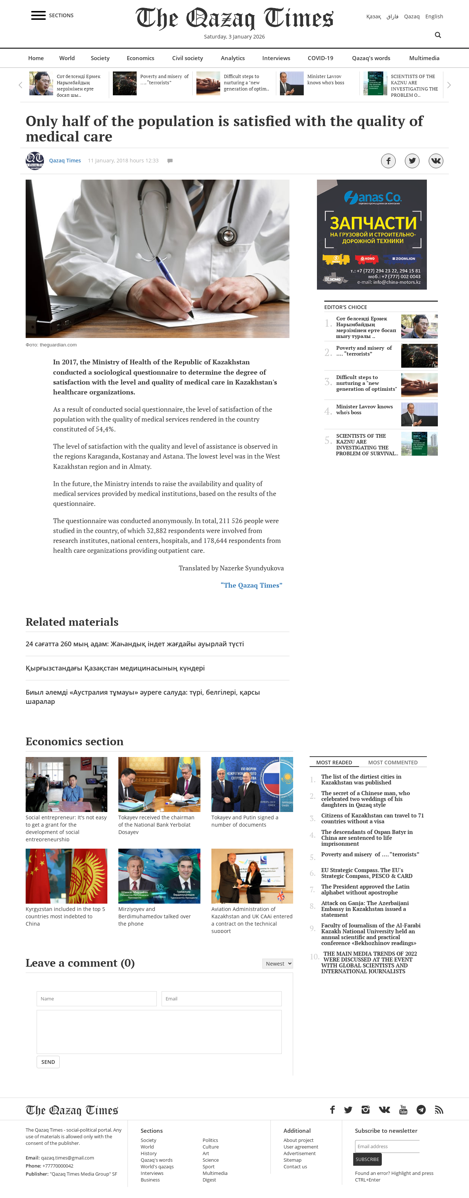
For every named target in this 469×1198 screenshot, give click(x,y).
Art (206, 1153)
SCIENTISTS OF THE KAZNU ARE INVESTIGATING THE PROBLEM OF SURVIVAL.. (387, 444)
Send (48, 1061)
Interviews (276, 58)
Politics (210, 1140)
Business (150, 1180)
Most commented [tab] (393, 762)
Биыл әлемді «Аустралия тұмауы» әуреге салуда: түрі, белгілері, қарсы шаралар (143, 697)
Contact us (295, 1167)
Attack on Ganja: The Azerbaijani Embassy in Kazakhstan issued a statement (365, 909)
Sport (209, 1167)
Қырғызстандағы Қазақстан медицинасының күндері (115, 668)
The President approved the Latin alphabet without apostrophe (365, 890)
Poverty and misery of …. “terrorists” (387, 351)
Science (211, 1160)
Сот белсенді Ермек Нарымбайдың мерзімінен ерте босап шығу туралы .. (387, 327)
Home (36, 58)
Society (100, 58)
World (67, 58)
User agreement (301, 1147)
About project (299, 1140)
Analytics (233, 58)
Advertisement (300, 1153)
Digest (209, 1180)
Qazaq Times (65, 160)
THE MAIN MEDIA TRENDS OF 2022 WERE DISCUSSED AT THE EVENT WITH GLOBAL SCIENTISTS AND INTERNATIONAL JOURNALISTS (369, 962)
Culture (211, 1147)
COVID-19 (320, 58)
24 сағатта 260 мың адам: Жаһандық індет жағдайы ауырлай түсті (135, 643)
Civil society (187, 58)
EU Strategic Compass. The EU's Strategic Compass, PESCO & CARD (367, 873)
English (434, 16)
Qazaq (412, 16)
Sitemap (293, 1160)
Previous (20, 85)
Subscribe (367, 1159)
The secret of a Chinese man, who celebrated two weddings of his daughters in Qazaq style (365, 799)
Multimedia (424, 58)
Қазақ (373, 16)
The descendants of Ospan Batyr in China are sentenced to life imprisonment (367, 838)
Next (449, 85)
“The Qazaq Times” (251, 585)
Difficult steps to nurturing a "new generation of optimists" (387, 383)
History (149, 1153)
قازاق (393, 16)
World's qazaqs (157, 1167)
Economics (140, 58)
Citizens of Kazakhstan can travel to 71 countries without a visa (372, 818)
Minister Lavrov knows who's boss (387, 409)
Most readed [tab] (334, 762)
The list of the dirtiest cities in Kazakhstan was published (361, 780)
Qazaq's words (371, 58)
